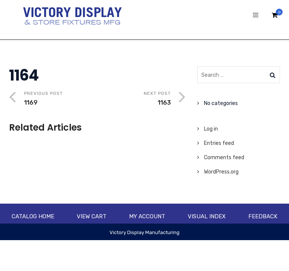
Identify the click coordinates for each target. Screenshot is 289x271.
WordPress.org (221, 172)
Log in (211, 129)
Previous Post (60, 99)
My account (147, 216)
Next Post (134, 99)
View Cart (91, 216)
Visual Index (207, 216)
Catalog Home (33, 216)
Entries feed (219, 143)
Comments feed (224, 157)
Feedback (262, 216)
